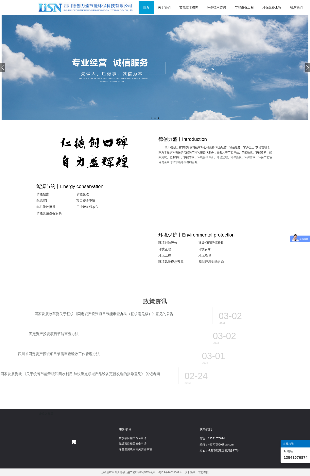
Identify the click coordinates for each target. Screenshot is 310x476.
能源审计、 (176, 157)
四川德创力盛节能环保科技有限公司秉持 (190, 147)
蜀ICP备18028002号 (170, 472)
